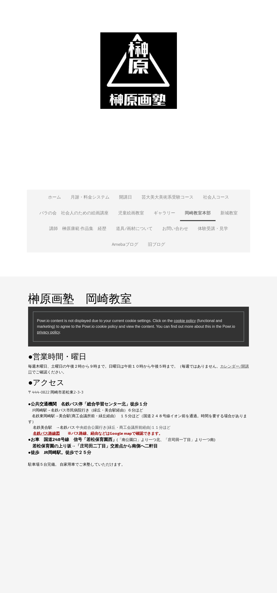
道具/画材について (134, 228)
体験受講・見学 (213, 228)
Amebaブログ (125, 244)
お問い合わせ (175, 228)
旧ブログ (156, 244)
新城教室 (229, 212)
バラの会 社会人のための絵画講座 (73, 212)
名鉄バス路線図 (46, 433)
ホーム (54, 197)
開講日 (125, 197)
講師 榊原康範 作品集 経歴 (77, 228)
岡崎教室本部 (198, 212)
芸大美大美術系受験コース (167, 197)
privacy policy (48, 332)
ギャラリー (164, 212)
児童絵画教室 (131, 212)
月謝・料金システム (90, 197)
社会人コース (216, 197)
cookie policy (185, 321)
